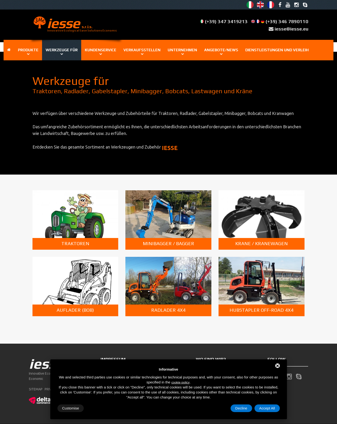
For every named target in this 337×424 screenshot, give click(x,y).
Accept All (267, 408)
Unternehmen (182, 50)
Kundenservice (100, 50)
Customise (70, 408)
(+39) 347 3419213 (226, 21)
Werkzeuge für (62, 50)
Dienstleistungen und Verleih (277, 50)
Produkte (28, 50)
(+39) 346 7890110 (287, 21)
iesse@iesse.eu (291, 28)
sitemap (36, 389)
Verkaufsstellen (141, 50)
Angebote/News (221, 50)
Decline (241, 408)
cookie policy (180, 382)
